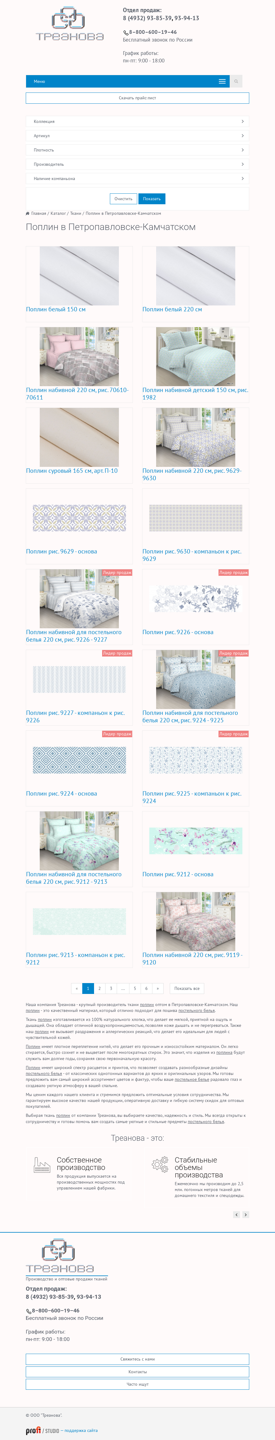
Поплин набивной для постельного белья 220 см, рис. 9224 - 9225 (190, 716)
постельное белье (192, 1079)
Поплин (33, 1046)
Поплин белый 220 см (172, 309)
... (123, 988)
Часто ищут (138, 1384)
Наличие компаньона (54, 178)
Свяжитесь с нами (137, 1359)
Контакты (137, 1372)
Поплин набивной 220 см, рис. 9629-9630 (192, 474)
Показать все (187, 988)
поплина (224, 1052)
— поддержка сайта (62, 1430)
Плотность (44, 150)
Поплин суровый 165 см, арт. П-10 (72, 471)
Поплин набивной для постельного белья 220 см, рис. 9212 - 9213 (74, 878)
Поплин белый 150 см (56, 309)
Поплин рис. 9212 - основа (178, 874)
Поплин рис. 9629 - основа (61, 551)
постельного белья (196, 1010)
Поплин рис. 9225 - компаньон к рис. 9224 (191, 797)
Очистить (124, 198)
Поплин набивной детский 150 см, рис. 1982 (195, 393)
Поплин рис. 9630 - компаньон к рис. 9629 (191, 555)
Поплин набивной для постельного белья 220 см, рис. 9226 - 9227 (74, 635)
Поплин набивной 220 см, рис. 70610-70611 (77, 393)
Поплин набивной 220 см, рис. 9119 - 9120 (192, 958)
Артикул (42, 135)
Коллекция (44, 121)
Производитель (49, 164)
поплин (147, 1004)
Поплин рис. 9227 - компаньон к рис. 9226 (75, 716)
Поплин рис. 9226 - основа (178, 632)
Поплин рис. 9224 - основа (61, 793)
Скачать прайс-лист (137, 98)
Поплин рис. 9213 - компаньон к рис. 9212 (75, 958)
